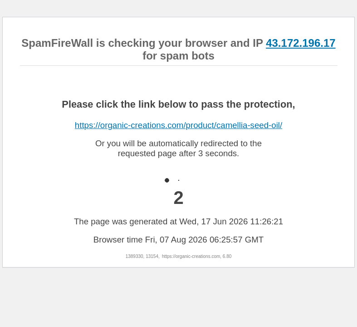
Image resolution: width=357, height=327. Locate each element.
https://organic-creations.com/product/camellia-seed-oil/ (178, 125)
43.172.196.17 (300, 43)
